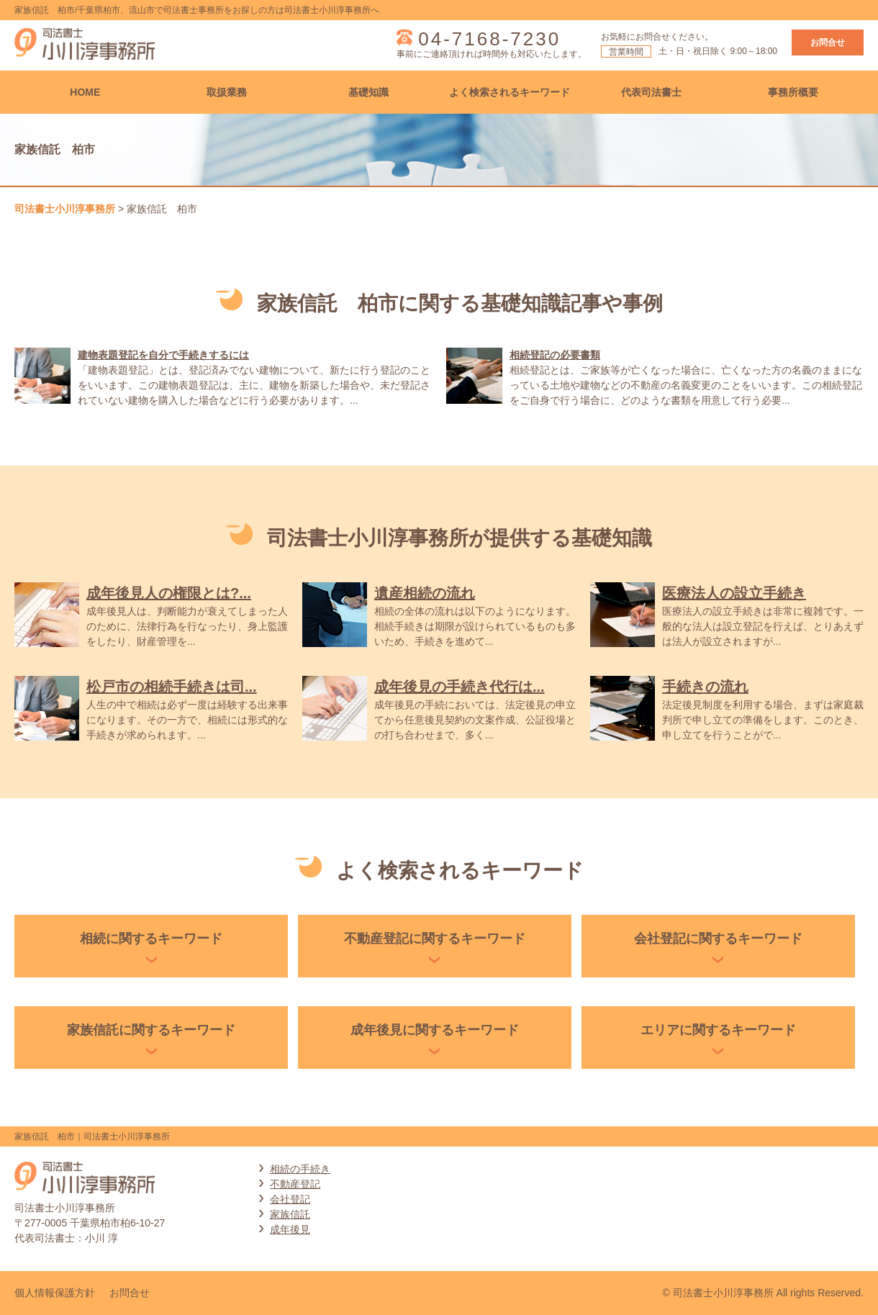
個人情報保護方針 (54, 1292)
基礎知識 (368, 92)
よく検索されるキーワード (509, 92)
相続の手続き (300, 1169)
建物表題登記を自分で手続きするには (163, 355)
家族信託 (290, 1214)
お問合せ (827, 42)
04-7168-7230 (489, 39)
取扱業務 (227, 92)
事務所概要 (793, 92)
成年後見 (290, 1229)
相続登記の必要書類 (555, 355)
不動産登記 (295, 1184)
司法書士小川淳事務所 (64, 208)
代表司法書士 (651, 92)
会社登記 (290, 1199)
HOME (85, 92)
